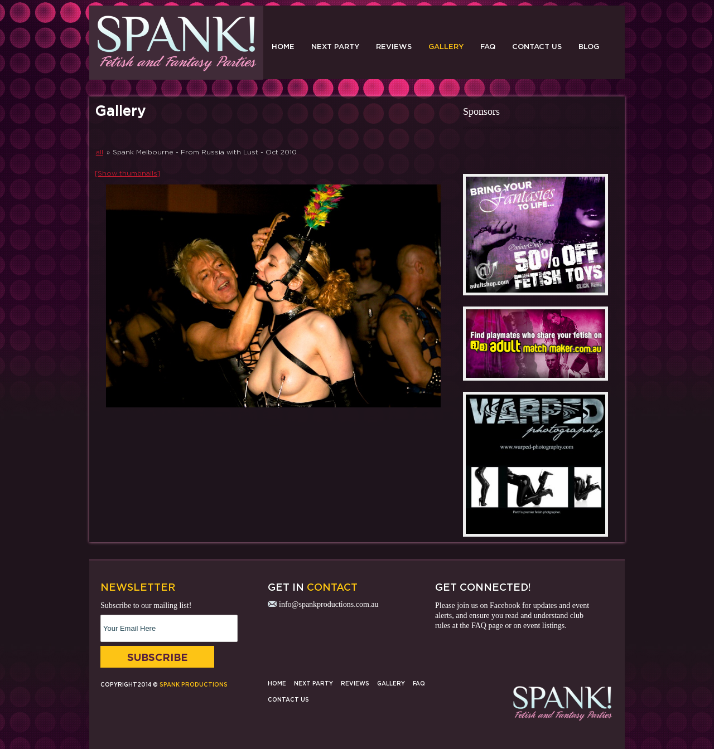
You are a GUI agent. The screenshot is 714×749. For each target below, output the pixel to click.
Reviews (394, 46)
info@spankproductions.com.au (329, 604)
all (99, 151)
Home (283, 46)
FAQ (487, 46)
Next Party (335, 46)
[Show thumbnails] (127, 173)
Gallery (446, 46)
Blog (588, 46)
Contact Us (537, 46)
